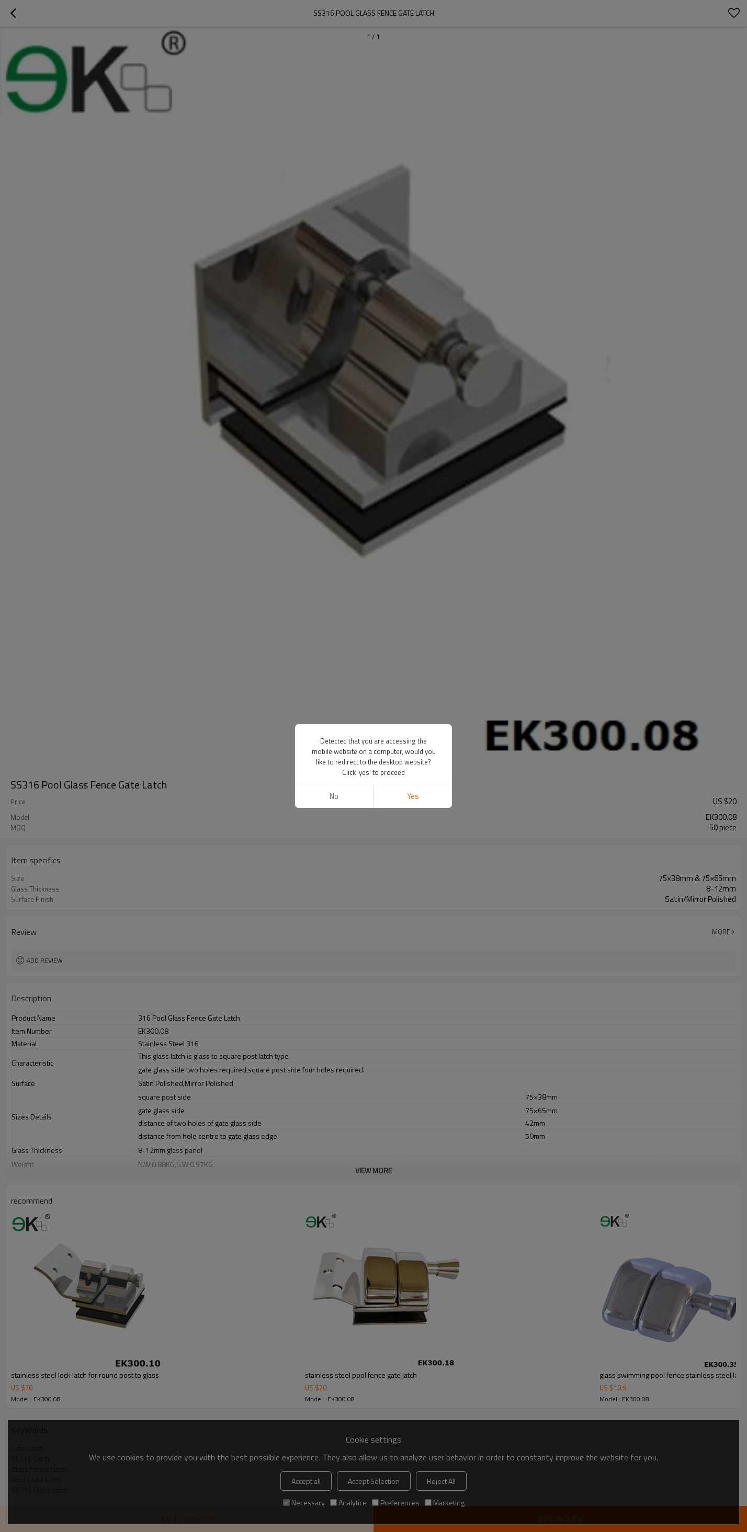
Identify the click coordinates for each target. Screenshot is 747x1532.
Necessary (304, 1502)
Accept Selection (374, 1481)
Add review (45, 960)
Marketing (445, 1502)
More (721, 932)
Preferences (396, 1502)
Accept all (306, 1481)
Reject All (441, 1481)
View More (373, 1170)
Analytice (348, 1502)
